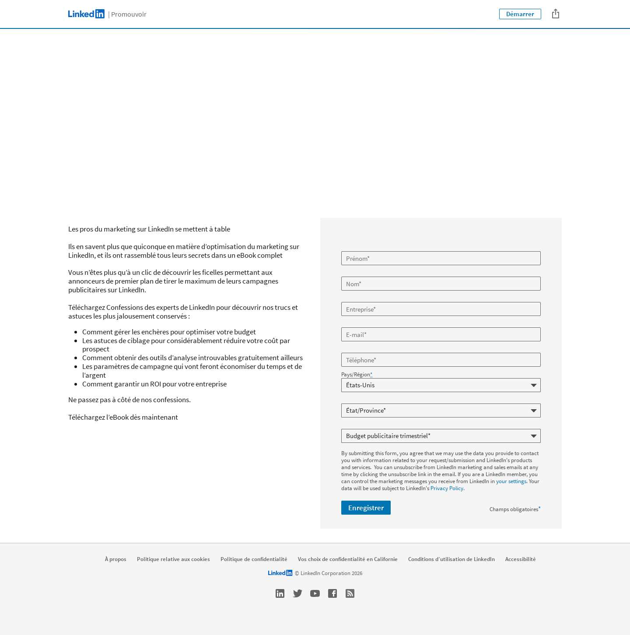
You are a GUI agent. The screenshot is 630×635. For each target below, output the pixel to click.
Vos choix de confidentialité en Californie (348, 559)
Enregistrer (366, 507)
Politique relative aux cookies (173, 559)
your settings (511, 481)
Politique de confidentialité (253, 559)
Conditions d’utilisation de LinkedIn (451, 559)
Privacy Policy (446, 488)
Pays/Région (356, 374)
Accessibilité (520, 559)
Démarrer (520, 14)
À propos (115, 559)
